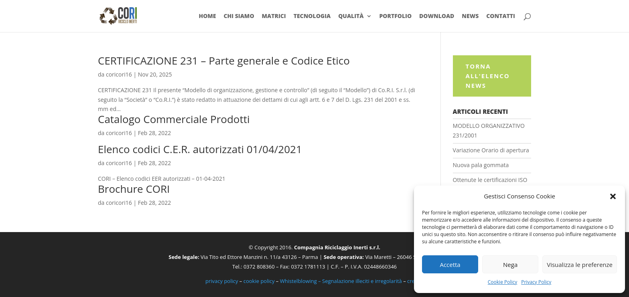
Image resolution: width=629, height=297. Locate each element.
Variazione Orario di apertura (491, 150)
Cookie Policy (502, 282)
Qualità (350, 16)
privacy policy (221, 281)
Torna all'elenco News (488, 75)
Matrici (274, 16)
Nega (510, 265)
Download (436, 16)
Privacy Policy (536, 282)
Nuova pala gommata (481, 165)
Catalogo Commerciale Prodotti (174, 119)
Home (207, 16)
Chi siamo (238, 16)
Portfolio (395, 16)
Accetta (450, 265)
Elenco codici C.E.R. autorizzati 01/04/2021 (200, 149)
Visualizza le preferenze (580, 265)
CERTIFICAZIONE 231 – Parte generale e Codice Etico (224, 60)
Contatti (500, 16)
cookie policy (259, 281)
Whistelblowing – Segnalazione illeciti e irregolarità (341, 281)
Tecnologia (312, 16)
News (470, 16)
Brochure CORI (134, 189)
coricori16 (119, 74)
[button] (613, 196)
